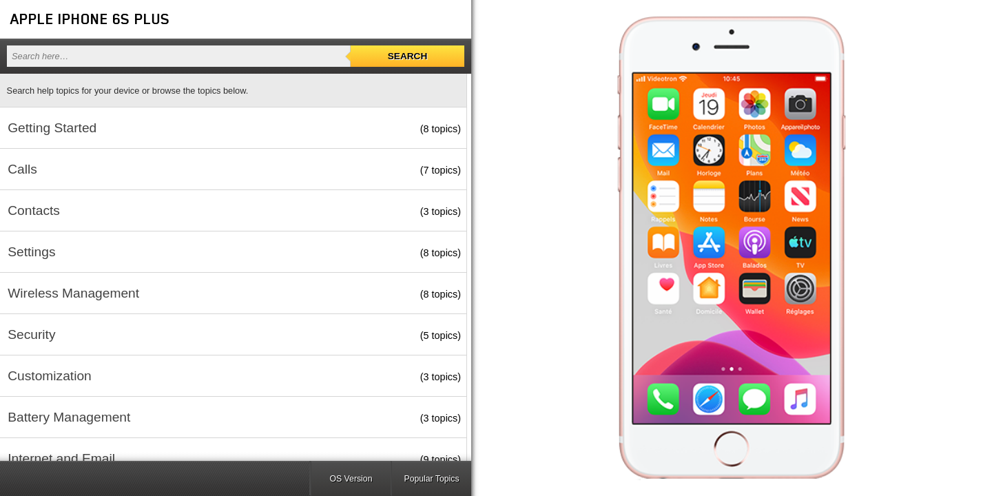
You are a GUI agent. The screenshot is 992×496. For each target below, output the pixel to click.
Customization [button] (50, 376)
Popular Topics (431, 479)
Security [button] (31, 334)
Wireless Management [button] (73, 293)
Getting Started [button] (52, 128)
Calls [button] (22, 169)
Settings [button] (31, 252)
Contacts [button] (34, 210)
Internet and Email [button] (61, 458)
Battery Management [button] (69, 417)
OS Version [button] (351, 479)
